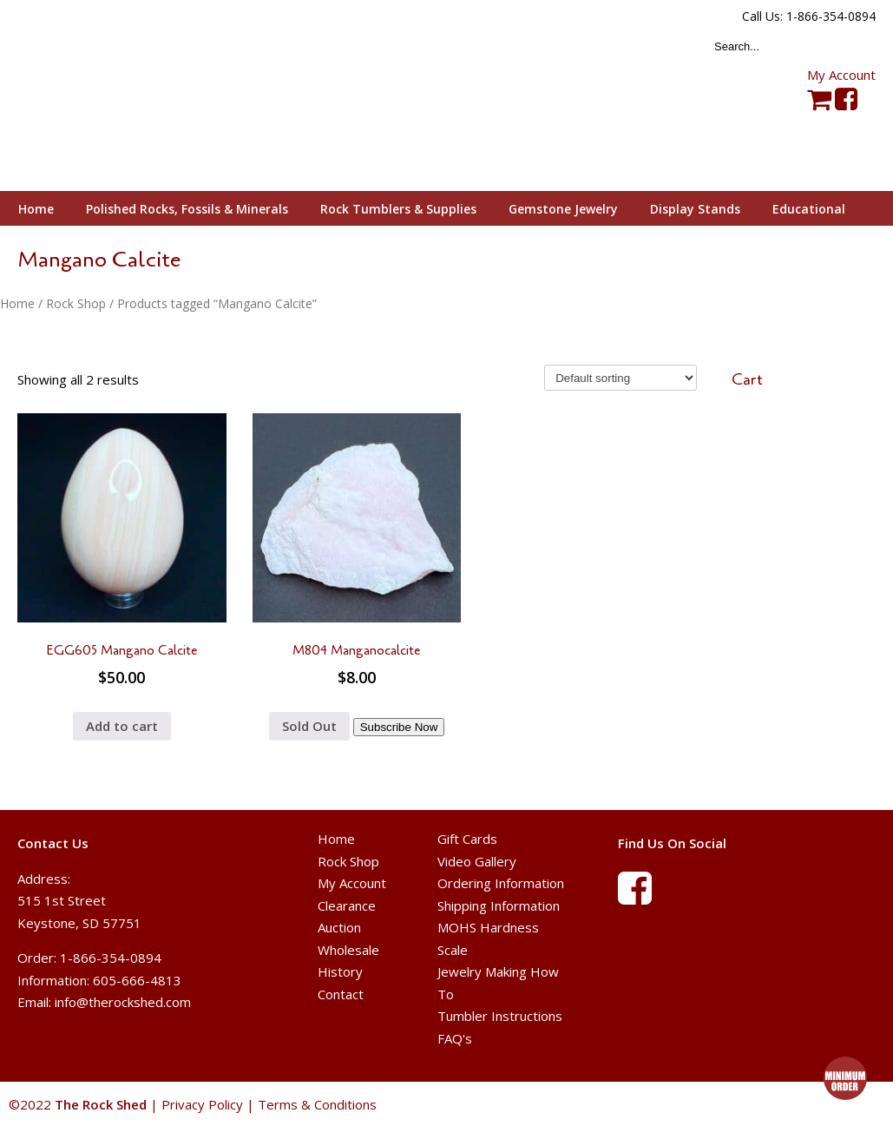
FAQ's (454, 1038)
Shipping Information (498, 905)
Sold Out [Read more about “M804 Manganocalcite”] (309, 725)
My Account (841, 74)
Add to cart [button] (122, 725)
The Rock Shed (120, 96)
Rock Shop (76, 303)
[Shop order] (620, 378)
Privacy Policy (202, 1104)
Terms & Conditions (317, 1104)
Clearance (347, 905)
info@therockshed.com (123, 1002)
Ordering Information (500, 883)
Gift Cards (467, 838)
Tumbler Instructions (499, 1015)
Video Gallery (476, 861)
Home (17, 303)
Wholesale (348, 949)
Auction (339, 927)
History (340, 971)
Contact (341, 994)
